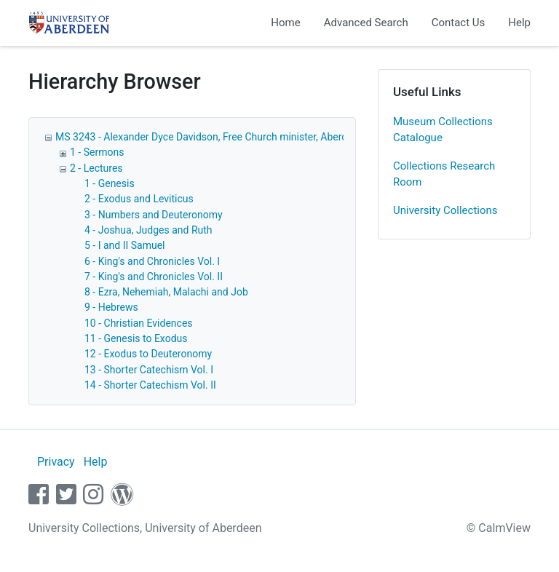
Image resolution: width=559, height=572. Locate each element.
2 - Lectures (96, 168)
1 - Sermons (97, 152)
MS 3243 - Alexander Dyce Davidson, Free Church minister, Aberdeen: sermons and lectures (261, 137)
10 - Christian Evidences (138, 323)
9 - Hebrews (111, 307)
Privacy (56, 462)
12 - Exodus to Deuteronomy (148, 354)
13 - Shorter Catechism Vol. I (148, 370)
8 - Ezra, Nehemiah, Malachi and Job (166, 292)
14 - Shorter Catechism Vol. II (150, 385)
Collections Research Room (444, 174)
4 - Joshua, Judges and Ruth (148, 230)
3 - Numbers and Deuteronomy (153, 215)
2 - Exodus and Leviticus (139, 198)
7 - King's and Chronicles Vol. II (153, 276)
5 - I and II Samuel (124, 245)
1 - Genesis (109, 183)
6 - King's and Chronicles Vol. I (152, 261)
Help (519, 22)
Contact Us (458, 22)
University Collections (445, 210)
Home (285, 22)
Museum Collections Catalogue (443, 130)
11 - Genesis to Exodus (135, 338)
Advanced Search (366, 22)
